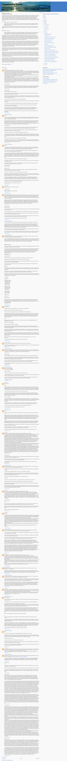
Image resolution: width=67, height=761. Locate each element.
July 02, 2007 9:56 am (6, 112)
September (46, 28)
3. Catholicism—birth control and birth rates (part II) (50, 80)
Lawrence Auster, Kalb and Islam (49, 42)
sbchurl (5, 185)
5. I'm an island (45, 83)
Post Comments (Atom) (9, 760)
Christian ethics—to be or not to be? (48, 71)
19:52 (10, 64)
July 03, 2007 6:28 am (6, 219)
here (17, 140)
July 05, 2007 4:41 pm (6, 488)
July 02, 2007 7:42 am (6, 88)
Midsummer (46, 44)
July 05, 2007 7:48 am (6, 463)
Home (21, 758)
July (45, 31)
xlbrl (5, 432)
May (45, 63)
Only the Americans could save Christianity (50, 61)
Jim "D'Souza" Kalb (47, 48)
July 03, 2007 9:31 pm (6, 380)
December (46, 24)
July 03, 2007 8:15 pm (6, 352)
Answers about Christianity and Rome (49, 58)
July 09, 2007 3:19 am (6, 586)
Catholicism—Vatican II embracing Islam (50, 55)
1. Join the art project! (46, 78)
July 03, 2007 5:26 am (6, 204)
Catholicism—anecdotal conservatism (48, 74)
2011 (44, 17)
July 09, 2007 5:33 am (6, 652)
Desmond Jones (6, 193)
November (46, 25)
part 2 (10, 54)
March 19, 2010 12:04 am (7, 755)
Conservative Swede (12, 4)
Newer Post (3, 758)
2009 (44, 20)
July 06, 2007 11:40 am (7, 510)
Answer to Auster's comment (48, 39)
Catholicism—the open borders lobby (49, 54)
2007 (44, 23)
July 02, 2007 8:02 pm (6, 142)
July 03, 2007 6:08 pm (6, 233)
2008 (44, 21)
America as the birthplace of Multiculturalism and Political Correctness (53, 69)
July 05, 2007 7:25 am (6, 453)
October (46, 27)
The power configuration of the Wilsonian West (49, 70)
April (45, 64)
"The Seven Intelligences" (23, 656)
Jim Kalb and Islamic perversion (48, 45)
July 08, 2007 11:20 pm (7, 573)
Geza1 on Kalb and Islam (48, 41)
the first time (44, 6)
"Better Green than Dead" (7, 13)
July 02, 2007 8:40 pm (6, 166)
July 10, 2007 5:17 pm (6, 672)
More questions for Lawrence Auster (49, 38)
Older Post (37, 758)
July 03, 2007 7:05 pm (6, 340)
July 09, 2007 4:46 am (6, 628)
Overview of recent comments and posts (51, 13)
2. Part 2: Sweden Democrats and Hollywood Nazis (50, 79)
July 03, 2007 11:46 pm (7, 430)
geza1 (5, 382)
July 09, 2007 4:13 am (6, 594)
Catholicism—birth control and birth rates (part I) (51, 52)
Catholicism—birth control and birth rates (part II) (51, 51)
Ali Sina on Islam (46, 35)
